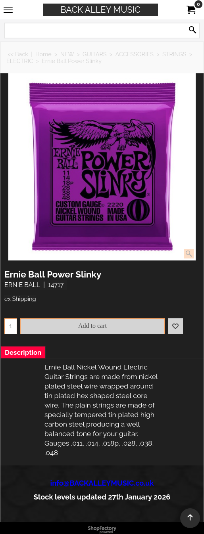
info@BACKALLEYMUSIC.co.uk (102, 483)
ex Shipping (20, 298)
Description (23, 352)
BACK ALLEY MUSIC (100, 10)
